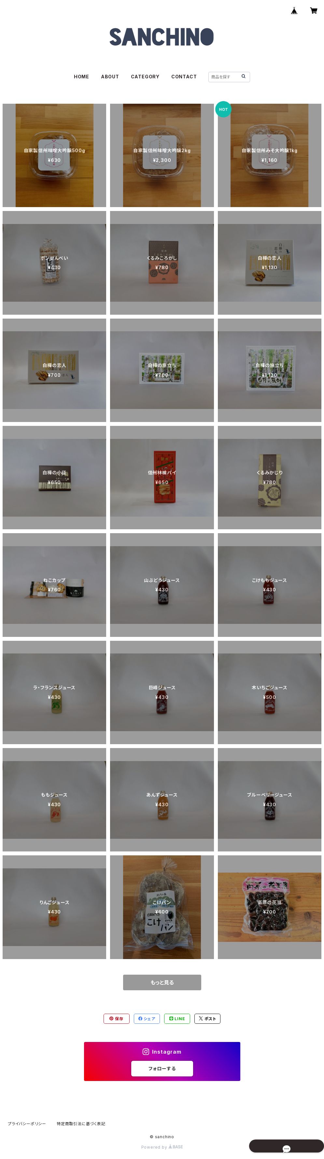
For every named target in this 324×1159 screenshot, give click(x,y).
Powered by (162, 1147)
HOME (81, 76)
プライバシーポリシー (27, 1123)
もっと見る (162, 982)
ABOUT (110, 76)
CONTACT (184, 76)
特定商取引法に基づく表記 (81, 1123)
